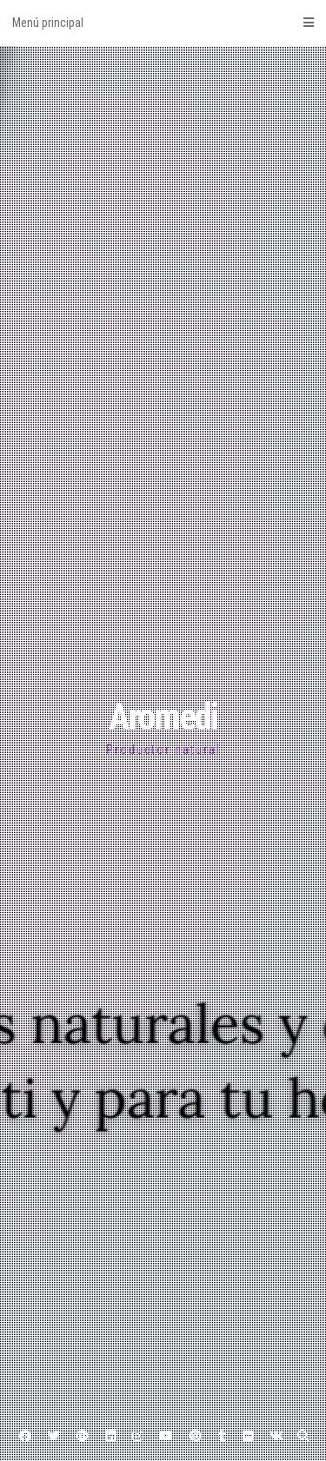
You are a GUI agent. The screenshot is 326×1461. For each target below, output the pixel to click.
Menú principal (163, 23)
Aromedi (163, 717)
